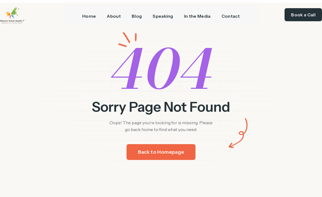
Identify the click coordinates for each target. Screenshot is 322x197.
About (114, 14)
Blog (137, 14)
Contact (231, 14)
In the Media (197, 14)
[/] (32, 14)
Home (89, 14)
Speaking (163, 14)
